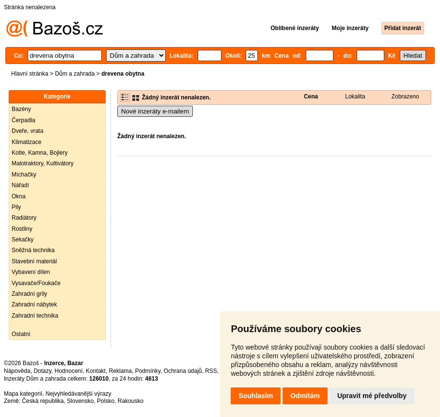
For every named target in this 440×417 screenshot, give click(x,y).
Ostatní (21, 334)
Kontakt (96, 371)
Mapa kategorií (23, 393)
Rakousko (130, 401)
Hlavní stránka (29, 73)
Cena (311, 96)
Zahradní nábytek (34, 304)
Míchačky (24, 174)
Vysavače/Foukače (36, 283)
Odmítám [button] (305, 396)
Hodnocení (69, 371)
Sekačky (22, 239)
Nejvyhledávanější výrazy (78, 393)
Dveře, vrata (27, 131)
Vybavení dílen (31, 272)
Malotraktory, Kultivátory (43, 163)
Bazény (21, 109)
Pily (16, 207)
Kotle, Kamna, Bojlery (39, 152)
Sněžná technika (33, 250)
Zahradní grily (29, 293)
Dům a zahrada (74, 73)
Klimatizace (26, 142)
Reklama (120, 371)
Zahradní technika (35, 315)
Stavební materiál (34, 261)
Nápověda (17, 371)
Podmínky (147, 371)
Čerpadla (23, 120)
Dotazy (42, 371)
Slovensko (80, 401)
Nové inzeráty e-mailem (155, 111)
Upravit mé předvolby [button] (372, 396)
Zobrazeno (405, 96)
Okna (19, 196)
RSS (211, 371)
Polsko (105, 401)
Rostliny (22, 228)
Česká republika (42, 401)
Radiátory (24, 217)
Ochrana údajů (183, 371)
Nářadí (20, 185)
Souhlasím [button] (255, 396)
